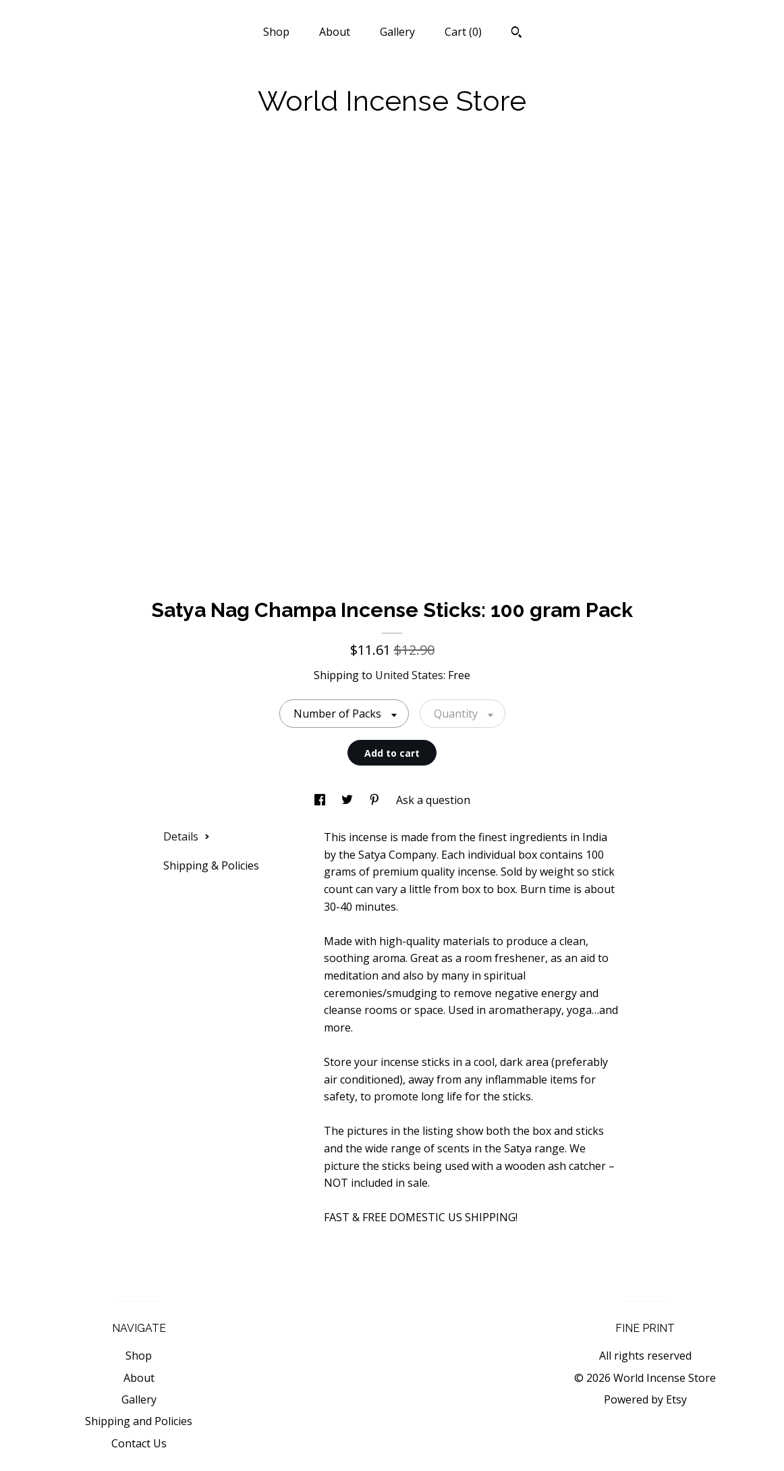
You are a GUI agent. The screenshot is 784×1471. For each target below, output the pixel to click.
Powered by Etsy (645, 1399)
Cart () (463, 31)
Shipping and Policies (138, 1421)
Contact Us (139, 1443)
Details (186, 836)
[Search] (516, 33)
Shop (276, 31)
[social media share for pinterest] (376, 800)
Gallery (397, 31)
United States (409, 675)
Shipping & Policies (211, 865)
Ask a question (433, 800)
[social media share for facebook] (321, 800)
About (334, 31)
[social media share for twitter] (348, 800)
